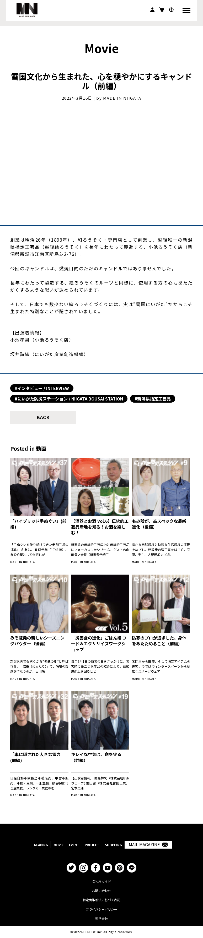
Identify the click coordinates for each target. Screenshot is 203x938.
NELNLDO (89, 931)
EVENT (74, 845)
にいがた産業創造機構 (59, 354)
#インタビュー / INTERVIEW (42, 388)
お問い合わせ (101, 890)
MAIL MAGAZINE (148, 844)
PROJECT (92, 845)
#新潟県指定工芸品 (153, 399)
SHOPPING (113, 845)
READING (41, 845)
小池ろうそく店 (52, 339)
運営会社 (101, 918)
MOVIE (58, 845)
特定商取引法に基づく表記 (101, 900)
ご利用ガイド (101, 881)
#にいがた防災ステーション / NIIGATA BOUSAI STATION (69, 399)
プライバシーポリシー (101, 909)
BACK (43, 417)
